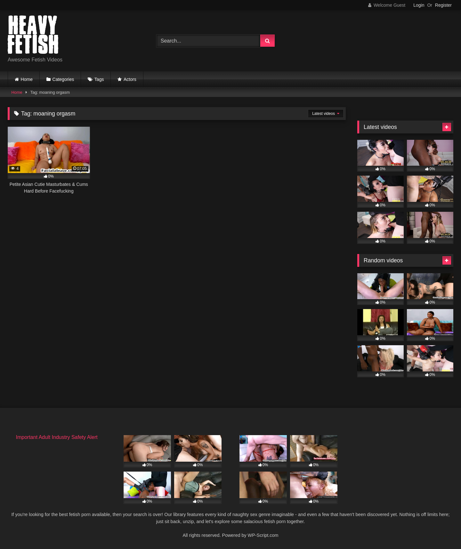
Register (443, 5)
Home (27, 79)
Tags (99, 79)
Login (418, 5)
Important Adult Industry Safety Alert (56, 437)
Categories (63, 79)
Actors (130, 79)
